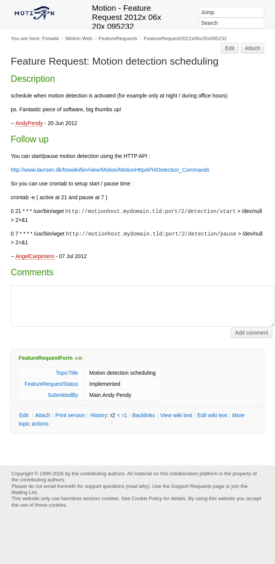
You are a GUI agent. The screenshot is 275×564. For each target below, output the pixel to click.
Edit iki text (212, 415)
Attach (252, 48)
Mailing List (24, 492)
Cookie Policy (147, 498)
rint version (70, 415)
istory (98, 415)
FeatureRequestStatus (51, 384)
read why (138, 486)
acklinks (143, 415)
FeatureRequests (118, 38)
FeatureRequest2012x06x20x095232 (185, 38)
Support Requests (191, 486)
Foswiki (50, 38)
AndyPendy (29, 123)
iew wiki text (176, 415)
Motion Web (78, 38)
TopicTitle (67, 373)
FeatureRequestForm (46, 358)
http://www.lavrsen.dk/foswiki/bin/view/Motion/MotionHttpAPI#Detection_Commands (110, 170)
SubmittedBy (63, 395)
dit (24, 415)
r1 (125, 415)
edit (78, 358)
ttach (42, 415)
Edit (229, 48)
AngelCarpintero (34, 256)
